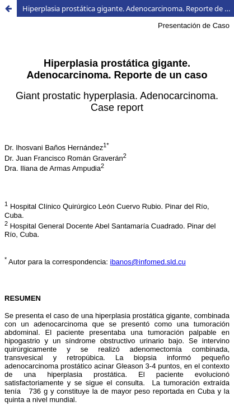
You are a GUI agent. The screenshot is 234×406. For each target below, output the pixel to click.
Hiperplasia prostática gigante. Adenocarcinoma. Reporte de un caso (128, 8)
